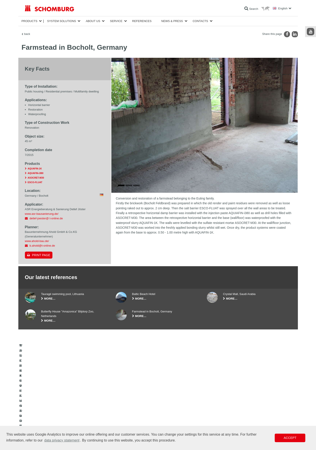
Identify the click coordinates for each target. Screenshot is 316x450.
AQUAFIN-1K (35, 168)
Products (29, 21)
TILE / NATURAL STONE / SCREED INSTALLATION (55, 412)
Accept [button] (290, 438)
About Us (93, 21)
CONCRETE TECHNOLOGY (42, 425)
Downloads (122, 412)
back (27, 34)
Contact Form (124, 418)
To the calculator (125, 405)
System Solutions (61, 21)
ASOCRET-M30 (36, 177)
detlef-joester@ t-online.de (46, 218)
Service (116, 21)
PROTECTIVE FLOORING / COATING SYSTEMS (54, 418)
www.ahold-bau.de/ (37, 241)
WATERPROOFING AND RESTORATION (49, 405)
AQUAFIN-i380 (35, 173)
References (142, 21)
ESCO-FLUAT (35, 182)
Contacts (200, 21)
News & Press (172, 21)
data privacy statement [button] (61, 440)
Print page (41, 255)
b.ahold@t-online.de (42, 245)
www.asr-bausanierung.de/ (42, 213)
